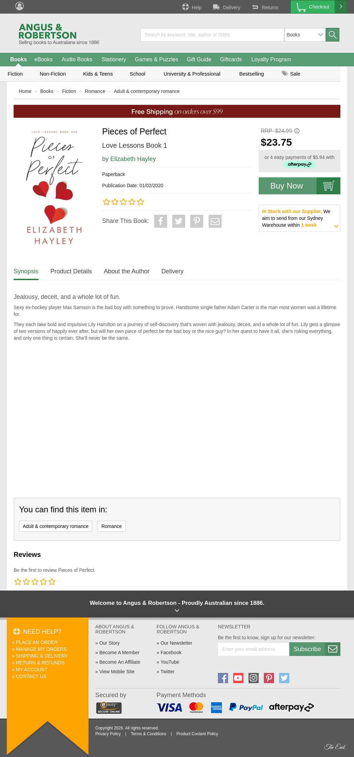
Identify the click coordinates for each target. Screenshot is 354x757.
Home (25, 91)
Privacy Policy (108, 733)
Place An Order (37, 642)
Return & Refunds (40, 662)
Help (191, 7)
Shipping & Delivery (42, 656)
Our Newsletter (176, 643)
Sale (291, 74)
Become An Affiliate (119, 662)
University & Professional (192, 74)
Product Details (71, 271)
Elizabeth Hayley (133, 159)
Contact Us (31, 676)
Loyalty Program (271, 59)
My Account (32, 669)
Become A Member (119, 652)
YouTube (169, 662)
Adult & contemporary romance (147, 91)
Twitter (167, 671)
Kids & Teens (98, 74)
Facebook (171, 652)
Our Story (109, 643)
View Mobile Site (116, 671)
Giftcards (231, 59)
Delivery (226, 7)
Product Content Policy (197, 733)
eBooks (43, 59)
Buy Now (305, 185)
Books (18, 59)
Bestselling (251, 74)
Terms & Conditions (148, 733)
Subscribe (317, 649)
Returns (264, 7)
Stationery (113, 59)
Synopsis (26, 271)
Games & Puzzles (156, 59)
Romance (95, 91)
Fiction (14, 74)
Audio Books (77, 59)
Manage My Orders (41, 649)
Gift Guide (199, 59)
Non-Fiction (53, 74)
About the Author (126, 271)
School (137, 74)
